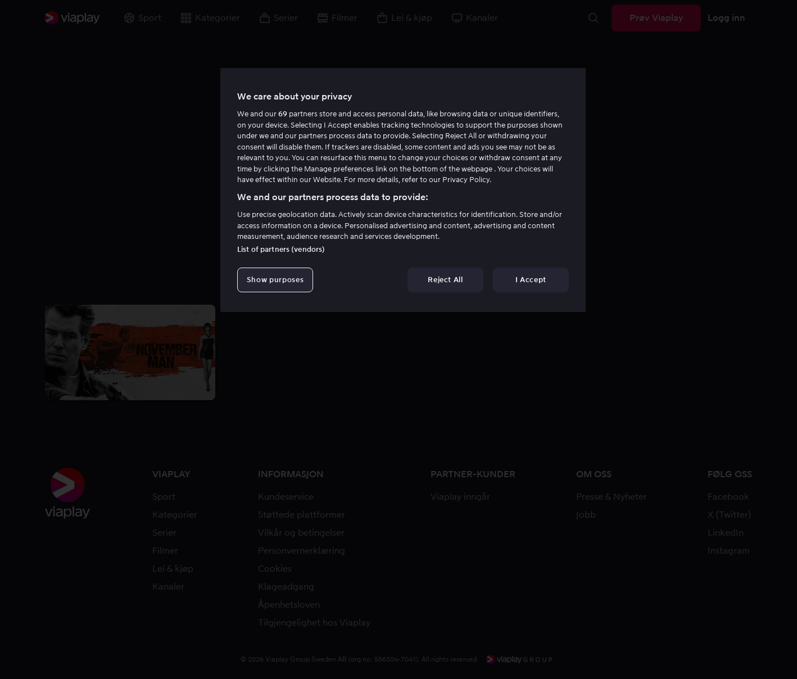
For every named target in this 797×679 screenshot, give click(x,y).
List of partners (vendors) (281, 249)
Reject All (445, 279)
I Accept (530, 279)
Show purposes (275, 279)
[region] (403, 190)
